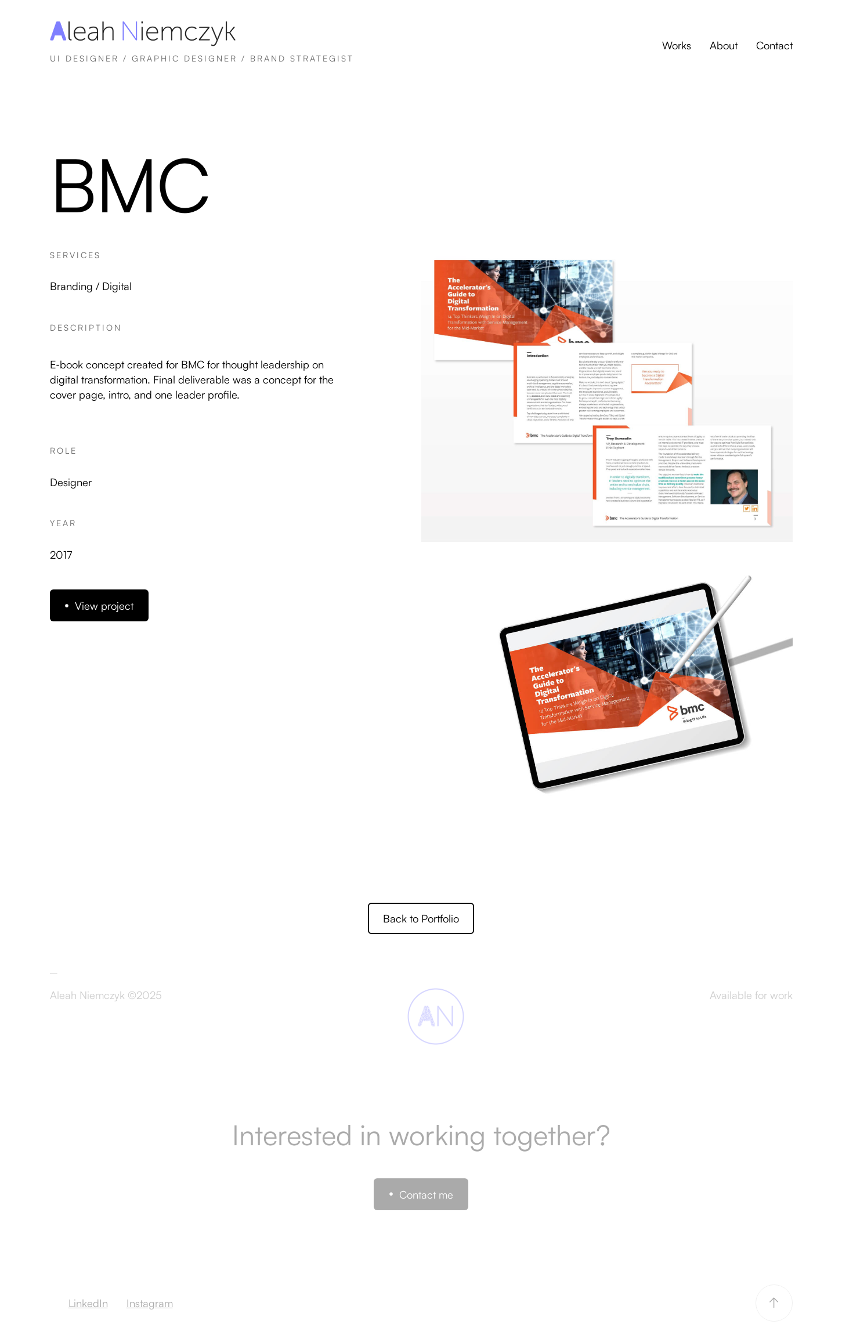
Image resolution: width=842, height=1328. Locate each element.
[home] (202, 45)
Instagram (150, 1302)
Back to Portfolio (421, 918)
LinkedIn (88, 1302)
